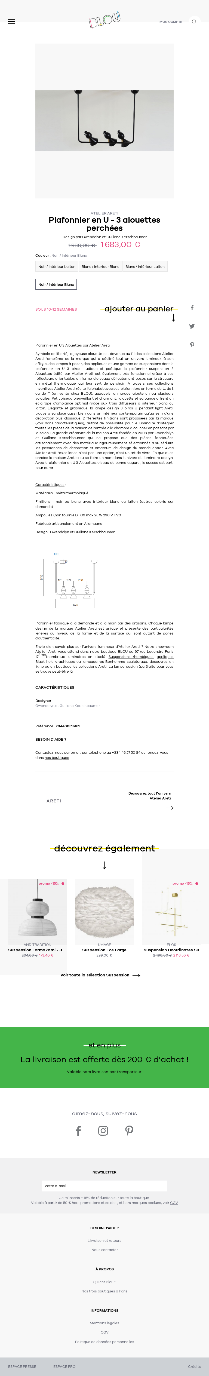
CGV (174, 1202)
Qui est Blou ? (104, 1282)
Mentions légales (104, 1323)
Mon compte (170, 22)
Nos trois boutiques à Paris (104, 1291)
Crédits (194, 1366)
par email (72, 752)
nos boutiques (57, 757)
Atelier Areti (104, 213)
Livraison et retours (104, 1240)
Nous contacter (104, 1250)
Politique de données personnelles (104, 1342)
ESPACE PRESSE (22, 1366)
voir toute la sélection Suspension (98, 975)
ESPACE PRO (64, 1366)
